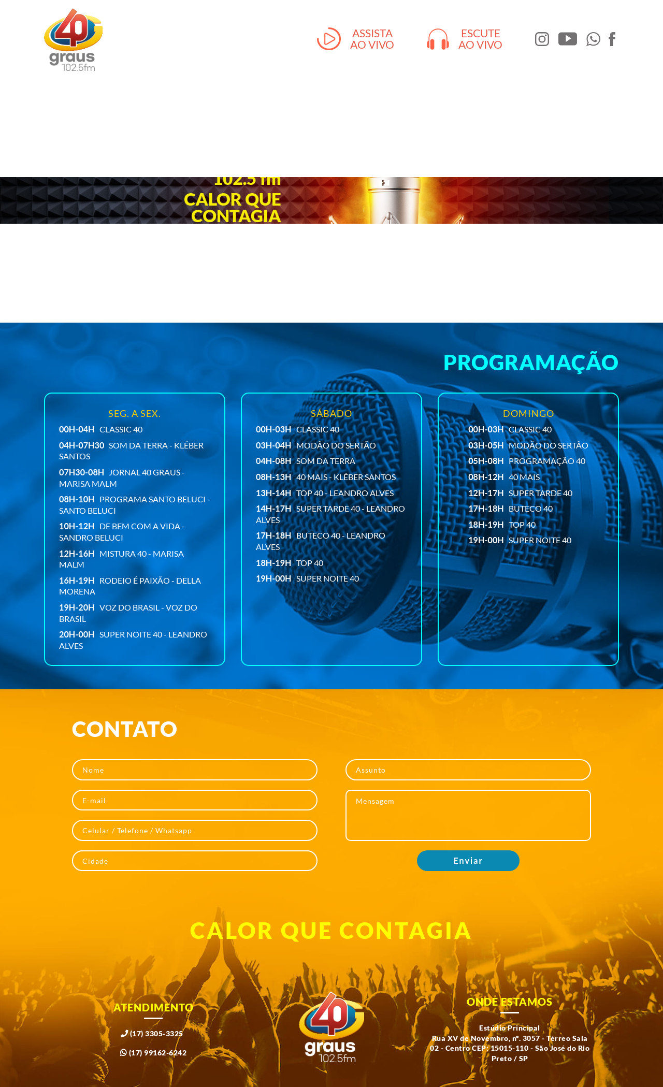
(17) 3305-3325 (152, 1033)
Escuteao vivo (464, 39)
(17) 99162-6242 (153, 1052)
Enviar (468, 860)
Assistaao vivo (355, 39)
